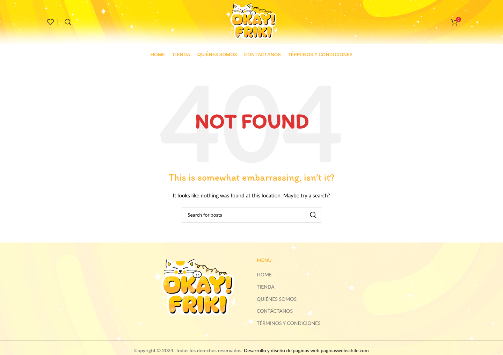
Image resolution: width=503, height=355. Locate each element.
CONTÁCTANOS (275, 311)
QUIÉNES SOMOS (277, 299)
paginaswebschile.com (345, 350)
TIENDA (266, 287)
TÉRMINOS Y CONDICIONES (289, 323)
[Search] (68, 22)
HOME (264, 274)
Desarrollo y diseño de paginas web (282, 350)
